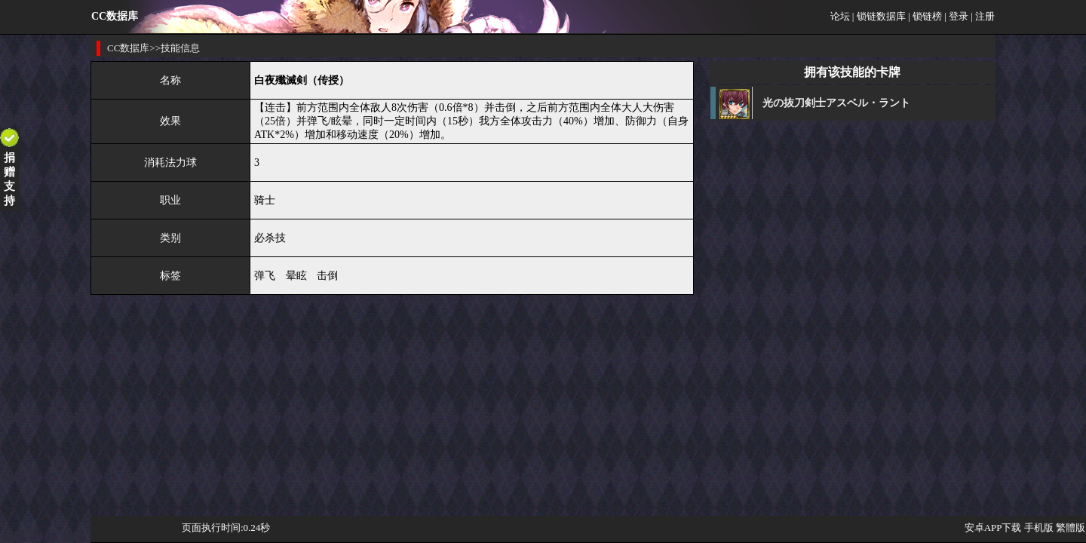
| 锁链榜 (925, 16)
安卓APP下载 (993, 527)
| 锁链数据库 (879, 16)
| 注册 (983, 16)
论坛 (840, 16)
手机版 (1039, 527)
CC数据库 (128, 48)
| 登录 (956, 16)
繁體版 (1070, 527)
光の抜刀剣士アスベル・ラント (836, 103)
